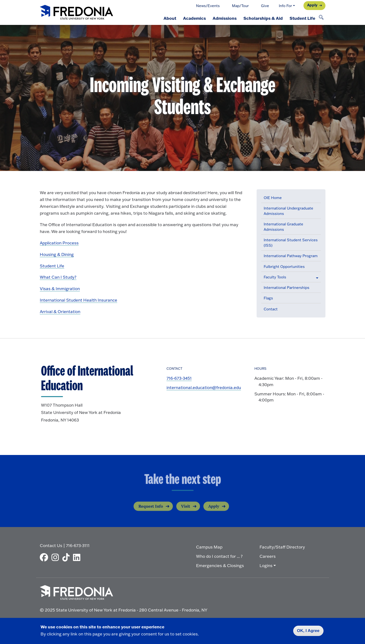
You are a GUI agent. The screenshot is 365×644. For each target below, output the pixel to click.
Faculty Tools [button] (275, 277)
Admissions (225, 18)
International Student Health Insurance (78, 300)
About (170, 18)
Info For (285, 5)
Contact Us (51, 545)
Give (265, 5)
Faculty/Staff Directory (282, 546)
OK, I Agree (308, 630)
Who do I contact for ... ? (219, 556)
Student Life (302, 18)
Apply (312, 5)
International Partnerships (286, 287)
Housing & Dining (57, 254)
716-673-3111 (78, 545)
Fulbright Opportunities (284, 266)
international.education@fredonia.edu (204, 387)
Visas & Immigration (60, 288)
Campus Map (209, 546)
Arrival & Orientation (60, 311)
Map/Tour (240, 5)
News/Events (208, 5)
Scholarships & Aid (263, 18)
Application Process (59, 242)
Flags (268, 298)
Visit (185, 511)
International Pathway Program (291, 255)
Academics (194, 18)
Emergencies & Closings (220, 565)
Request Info (150, 511)
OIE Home (273, 197)
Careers (268, 556)
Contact (271, 309)
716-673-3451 (179, 378)
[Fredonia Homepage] (76, 12)
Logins (266, 565)
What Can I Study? (58, 277)
